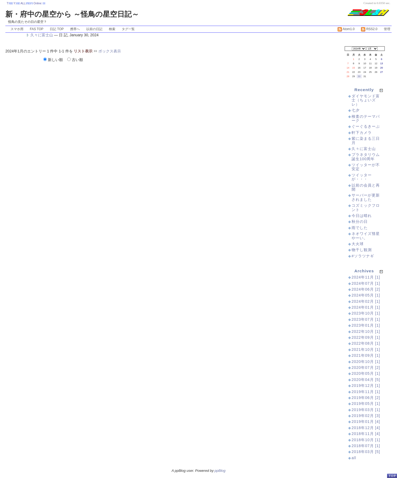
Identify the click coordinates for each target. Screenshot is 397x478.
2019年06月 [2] (366, 397)
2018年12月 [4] (366, 428)
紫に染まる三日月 (366, 140)
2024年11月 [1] (366, 277)
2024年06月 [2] (366, 289)
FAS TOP (36, 29)
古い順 (75, 60)
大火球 (358, 244)
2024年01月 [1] (366, 307)
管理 (387, 29)
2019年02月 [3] (366, 415)
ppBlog (219, 471)
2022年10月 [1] (366, 331)
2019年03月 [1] (366, 410)
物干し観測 (362, 250)
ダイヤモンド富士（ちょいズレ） (366, 100)
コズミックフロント (366, 207)
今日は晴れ (362, 215)
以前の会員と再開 (366, 187)
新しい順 (53, 60)
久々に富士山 (41, 35)
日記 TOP (57, 29)
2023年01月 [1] (366, 325)
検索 (112, 29)
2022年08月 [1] (366, 343)
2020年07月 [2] (366, 367)
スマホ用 (16, 29)
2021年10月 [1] (366, 349)
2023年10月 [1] (366, 313)
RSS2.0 (369, 29)
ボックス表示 (109, 51)
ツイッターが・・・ (362, 177)
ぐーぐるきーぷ (366, 126)
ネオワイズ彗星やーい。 (366, 235)
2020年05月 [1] (366, 373)
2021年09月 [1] (366, 355)
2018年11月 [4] (366, 433)
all (354, 458)
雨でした (360, 228)
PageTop (392, 475)
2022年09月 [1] (366, 337)
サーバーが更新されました (366, 197)
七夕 (356, 110)
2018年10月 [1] (366, 440)
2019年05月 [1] (366, 403)
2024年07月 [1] (366, 283)
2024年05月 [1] (366, 295)
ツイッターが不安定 (366, 167)
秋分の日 (360, 221)
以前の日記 (94, 29)
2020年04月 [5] (366, 379)
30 (359, 76)
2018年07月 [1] (366, 446)
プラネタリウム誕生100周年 (366, 156)
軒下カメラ (362, 132)
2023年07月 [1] (366, 319)
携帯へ (75, 29)
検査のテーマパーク (366, 118)
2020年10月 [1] (366, 361)
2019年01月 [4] (366, 421)
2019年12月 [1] (366, 385)
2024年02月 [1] (366, 301)
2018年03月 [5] (366, 452)
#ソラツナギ (363, 256)
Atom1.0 (346, 29)
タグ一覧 (128, 29)
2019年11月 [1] (366, 392)
